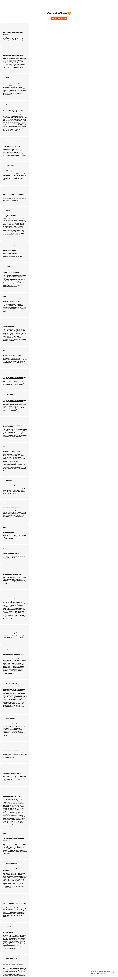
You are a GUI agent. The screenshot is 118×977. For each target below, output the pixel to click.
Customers (74, 3)
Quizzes (44, 940)
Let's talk (83, 945)
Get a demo (84, 948)
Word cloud (45, 948)
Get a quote (84, 950)
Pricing (81, 3)
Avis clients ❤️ (65, 942)
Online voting (45, 945)
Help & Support (85, 942)
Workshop (44, 937)
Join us (83, 937)
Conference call (46, 942)
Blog (82, 940)
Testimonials (64, 940)
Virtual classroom (46, 953)
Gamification (45, 950)
